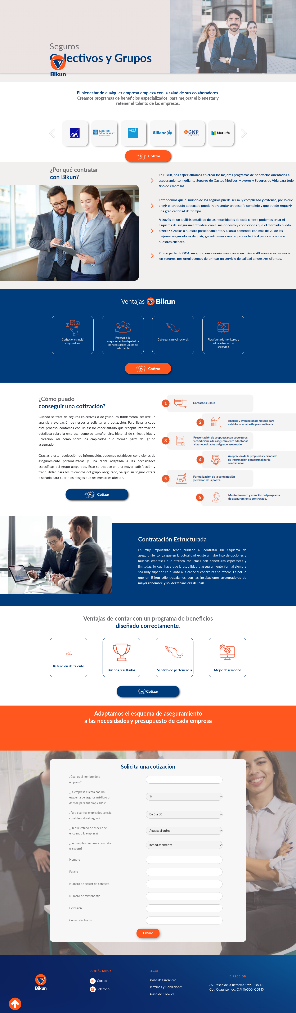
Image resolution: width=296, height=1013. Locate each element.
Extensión (75, 908)
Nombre (74, 859)
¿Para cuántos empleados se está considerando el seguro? (90, 815)
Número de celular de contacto (89, 884)
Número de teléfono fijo (84, 896)
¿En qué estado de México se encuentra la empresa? (88, 830)
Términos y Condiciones (166, 987)
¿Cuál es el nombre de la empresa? (84, 779)
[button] (52, 133)
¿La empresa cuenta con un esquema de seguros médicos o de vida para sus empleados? (89, 797)
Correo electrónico (81, 920)
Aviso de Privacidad (162, 980)
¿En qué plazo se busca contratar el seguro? (90, 845)
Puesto (73, 871)
